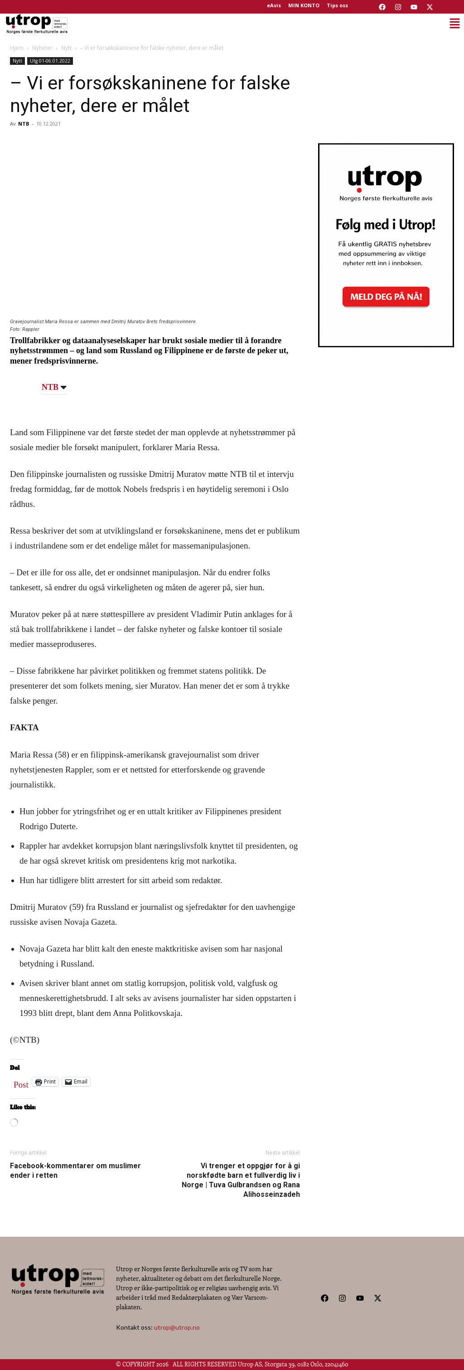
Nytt (66, 48)
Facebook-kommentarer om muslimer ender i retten (75, 1170)
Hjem (17, 48)
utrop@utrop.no (177, 1327)
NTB (23, 123)
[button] (267, 23)
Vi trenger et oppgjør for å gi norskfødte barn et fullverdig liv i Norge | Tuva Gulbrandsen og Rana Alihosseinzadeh (241, 1180)
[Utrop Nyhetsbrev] (386, 345)
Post (21, 1082)
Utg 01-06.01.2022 (50, 61)
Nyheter (42, 48)
